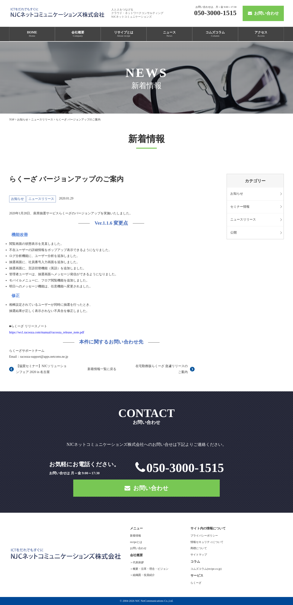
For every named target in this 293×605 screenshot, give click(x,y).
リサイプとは (123, 34)
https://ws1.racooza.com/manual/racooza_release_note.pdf (46, 332)
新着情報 (135, 535)
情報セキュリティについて (206, 542)
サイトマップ (198, 554)
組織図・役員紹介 (144, 575)
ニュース (169, 34)
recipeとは (136, 542)
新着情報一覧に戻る (101, 369)
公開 (233, 232)
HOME (32, 34)
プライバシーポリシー (204, 535)
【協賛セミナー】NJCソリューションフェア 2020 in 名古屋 (41, 369)
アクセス (261, 34)
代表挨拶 (138, 562)
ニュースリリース (243, 219)
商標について (198, 548)
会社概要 (78, 34)
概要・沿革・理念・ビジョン (150, 568)
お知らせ (236, 193)
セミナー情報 (240, 206)
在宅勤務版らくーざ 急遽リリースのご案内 (162, 369)
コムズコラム (215, 34)
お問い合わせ (263, 13)
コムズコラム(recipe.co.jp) (206, 568)
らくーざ (195, 582)
